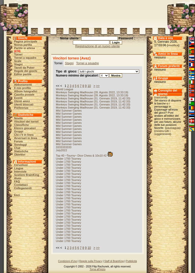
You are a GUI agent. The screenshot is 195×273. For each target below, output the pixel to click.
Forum (18, 141)
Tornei (18, 54)
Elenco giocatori (25, 128)
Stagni (18, 64)
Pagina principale (25, 41)
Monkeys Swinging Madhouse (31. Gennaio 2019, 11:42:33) (93, 98)
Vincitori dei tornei (26, 121)
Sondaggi (20, 144)
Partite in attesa (24, 48)
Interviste (20, 171)
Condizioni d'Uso (67, 261)
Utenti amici (22, 101)
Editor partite (22, 74)
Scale (18, 61)
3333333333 (63, 147)
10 (89, 86)
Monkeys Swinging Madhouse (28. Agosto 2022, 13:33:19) (92, 92)
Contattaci (21, 184)
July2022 (61, 150)
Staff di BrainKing (114, 261)
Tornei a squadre (25, 57)
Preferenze (21, 107)
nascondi (160, 97)
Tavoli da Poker (24, 67)
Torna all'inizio (98, 269)
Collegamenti (23, 188)
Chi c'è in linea (24, 134)
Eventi (18, 97)
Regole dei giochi (25, 70)
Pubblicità (131, 261)
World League (64, 89)
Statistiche (21, 151)
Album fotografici (25, 91)
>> (98, 86)
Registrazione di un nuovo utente (97, 46)
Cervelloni (21, 164)
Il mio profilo (22, 87)
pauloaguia (173, 127)
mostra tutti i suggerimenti (162, 132)
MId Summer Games (69, 110)
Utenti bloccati (24, 104)
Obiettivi (19, 154)
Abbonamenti (23, 84)
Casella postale (24, 94)
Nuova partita (23, 44)
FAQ (17, 181)
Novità (18, 118)
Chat (17, 147)
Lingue (18, 168)
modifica (173, 45)
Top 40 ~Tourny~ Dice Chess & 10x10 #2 (84, 155)
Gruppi (18, 131)
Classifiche (21, 124)
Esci (17, 194)
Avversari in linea (25, 138)
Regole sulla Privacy (90, 261)
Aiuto (17, 178)
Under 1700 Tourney (68, 158)
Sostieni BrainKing (26, 174)
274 (17, 51)
